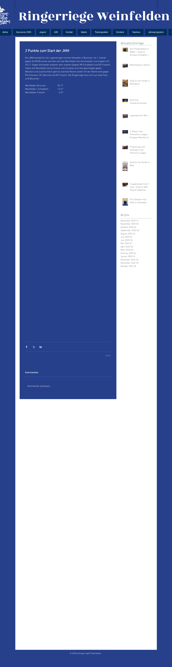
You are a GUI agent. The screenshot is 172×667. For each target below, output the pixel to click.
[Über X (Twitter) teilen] (33, 346)
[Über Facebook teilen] (26, 346)
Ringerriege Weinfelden (94, 16)
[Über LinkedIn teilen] (40, 346)
